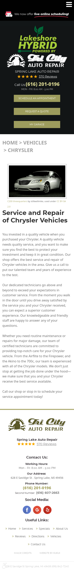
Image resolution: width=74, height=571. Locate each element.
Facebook (27, 510)
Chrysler (20, 150)
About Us (62, 528)
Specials (44, 528)
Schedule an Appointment (37, 98)
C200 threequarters (17, 201)
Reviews (20, 536)
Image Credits (23, 553)
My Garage (37, 124)
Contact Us (38, 544)
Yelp (47, 510)
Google (37, 510)
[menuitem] (11, 529)
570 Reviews (48, 76)
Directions (38, 536)
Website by (49, 552)
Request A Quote (37, 111)
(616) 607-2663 (47, 492)
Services (27, 528)
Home (10, 142)
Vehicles (35, 142)
